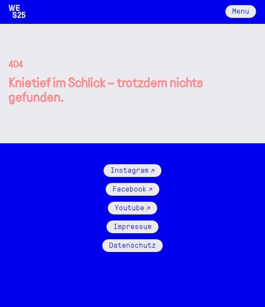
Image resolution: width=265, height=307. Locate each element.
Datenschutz (132, 244)
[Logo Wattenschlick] (17, 11)
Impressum (132, 226)
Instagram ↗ (132, 169)
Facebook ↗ (132, 188)
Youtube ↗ (132, 207)
